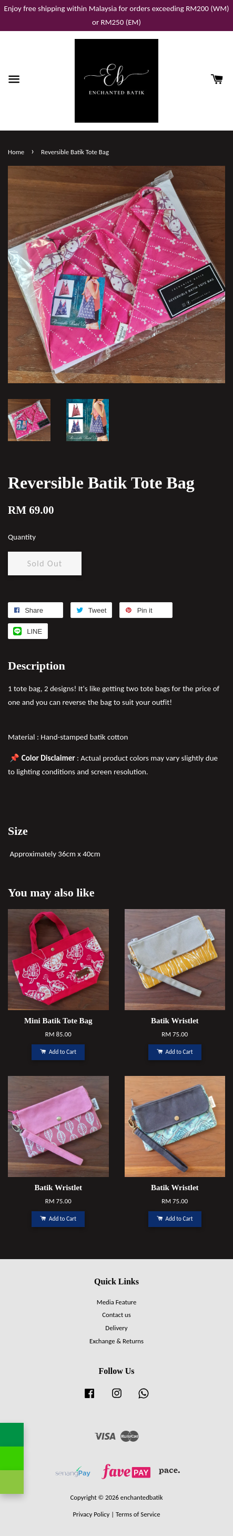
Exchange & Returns (116, 1341)
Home (16, 152)
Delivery (116, 1328)
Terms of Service (138, 1514)
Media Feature (116, 1302)
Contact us (116, 1315)
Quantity (22, 537)
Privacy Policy (91, 1514)
